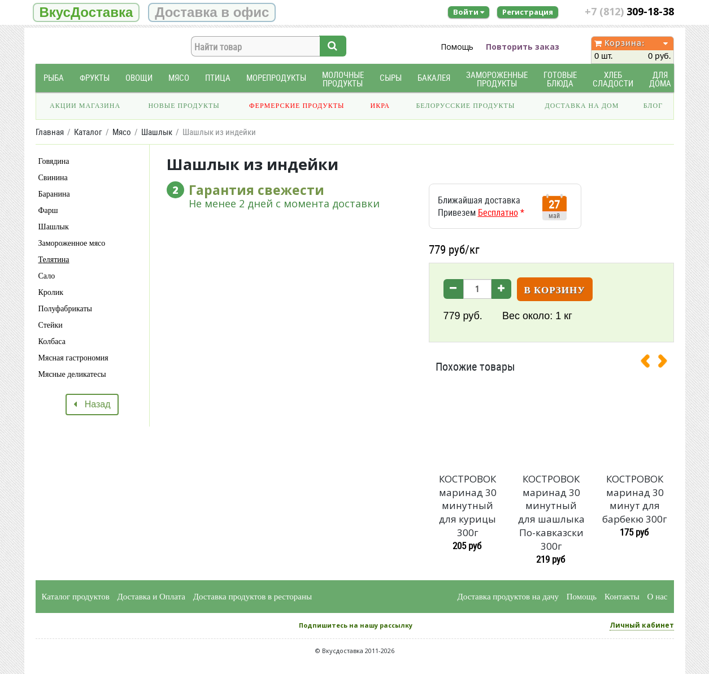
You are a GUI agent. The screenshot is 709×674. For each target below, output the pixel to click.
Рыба (54, 77)
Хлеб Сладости (613, 79)
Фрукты (95, 77)
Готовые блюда (560, 79)
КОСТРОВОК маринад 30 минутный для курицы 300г (468, 505)
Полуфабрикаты (65, 309)
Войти (468, 12)
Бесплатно (498, 212)
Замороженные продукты (497, 79)
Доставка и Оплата (152, 596)
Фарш (48, 210)
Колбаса (52, 341)
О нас (657, 596)
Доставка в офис (212, 12)
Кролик (50, 292)
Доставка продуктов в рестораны (252, 596)
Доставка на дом (582, 106)
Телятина (53, 259)
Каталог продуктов (76, 596)
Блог (653, 106)
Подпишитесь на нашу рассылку (355, 625)
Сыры (391, 77)
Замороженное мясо (72, 243)
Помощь (457, 46)
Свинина (53, 177)
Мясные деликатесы (72, 374)
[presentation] (650, 363)
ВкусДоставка (86, 12)
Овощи (139, 77)
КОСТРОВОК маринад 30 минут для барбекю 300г (634, 498)
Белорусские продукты (465, 106)
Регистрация (527, 12)
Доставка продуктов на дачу (508, 596)
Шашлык (53, 227)
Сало (46, 276)
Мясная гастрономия (73, 358)
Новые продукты (183, 106)
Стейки (50, 325)
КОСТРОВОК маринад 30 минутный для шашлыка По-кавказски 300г (551, 512)
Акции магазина (85, 106)
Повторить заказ (522, 46)
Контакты (622, 596)
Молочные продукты (343, 79)
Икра (380, 106)
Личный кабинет (642, 625)
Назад (91, 404)
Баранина (54, 194)
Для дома (660, 79)
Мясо (178, 77)
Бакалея (433, 77)
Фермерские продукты (297, 106)
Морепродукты (276, 77)
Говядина (53, 161)
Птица (217, 77)
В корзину (554, 290)
